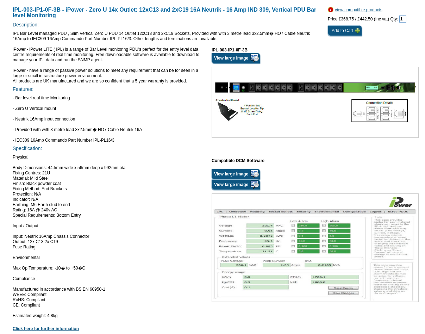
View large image (231, 58)
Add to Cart (342, 30)
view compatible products (358, 9)
